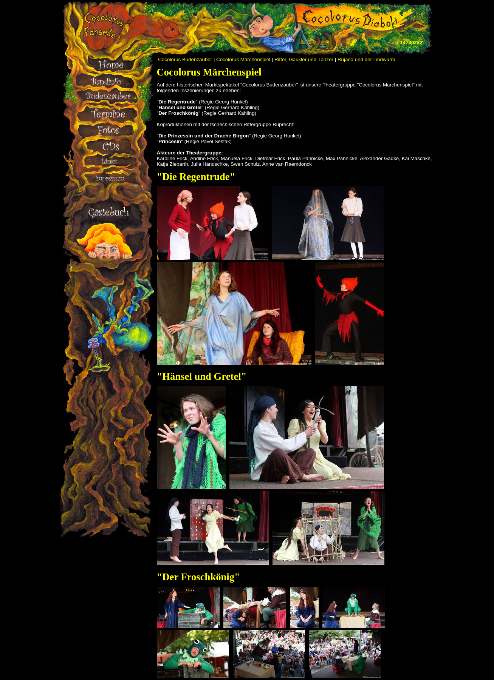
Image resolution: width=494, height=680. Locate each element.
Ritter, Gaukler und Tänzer (303, 59)
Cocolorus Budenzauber (185, 59)
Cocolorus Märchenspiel (243, 59)
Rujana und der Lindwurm (366, 59)
